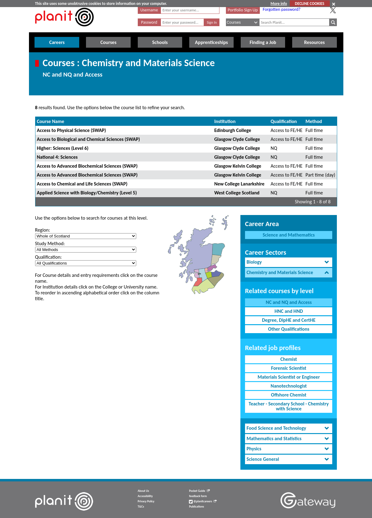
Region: (42, 230)
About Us (143, 491)
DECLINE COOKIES (309, 3)
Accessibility (145, 496)
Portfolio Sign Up (243, 10)
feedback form (198, 496)
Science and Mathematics (289, 235)
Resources (314, 42)
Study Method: (50, 243)
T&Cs (141, 506)
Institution (224, 121)
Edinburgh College (232, 130)
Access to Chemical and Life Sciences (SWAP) (82, 184)
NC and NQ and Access (289, 302)
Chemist (288, 359)
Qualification (284, 121)
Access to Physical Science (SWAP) (71, 130)
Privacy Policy (146, 501)
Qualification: (48, 257)
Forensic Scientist (288, 368)
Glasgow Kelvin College (237, 166)
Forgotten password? (281, 9)
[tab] (288, 262)
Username (149, 10)
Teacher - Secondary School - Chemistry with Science (289, 406)
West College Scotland (237, 193)
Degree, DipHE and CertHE (289, 320)
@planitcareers (203, 501)
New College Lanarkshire (239, 184)
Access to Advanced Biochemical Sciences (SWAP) (87, 166)
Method (313, 121)
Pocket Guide (199, 491)
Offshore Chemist (288, 395)
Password (149, 22)
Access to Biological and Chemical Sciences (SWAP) (88, 139)
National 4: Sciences (57, 157)
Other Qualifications (288, 329)
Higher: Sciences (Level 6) (62, 148)
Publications (196, 506)
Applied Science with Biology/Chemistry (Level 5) (87, 193)
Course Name (50, 121)
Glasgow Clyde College (237, 139)
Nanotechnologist (289, 386)
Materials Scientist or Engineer (289, 377)
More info (279, 3)
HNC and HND (289, 311)
